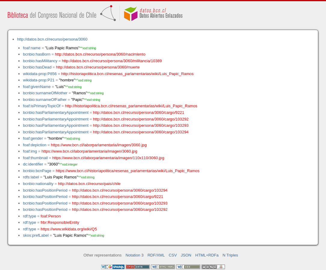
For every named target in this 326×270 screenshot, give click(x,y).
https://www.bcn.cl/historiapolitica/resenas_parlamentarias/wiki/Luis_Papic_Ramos (127, 170)
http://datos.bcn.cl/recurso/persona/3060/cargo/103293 (141, 125)
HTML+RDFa (207, 255)
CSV (173, 255)
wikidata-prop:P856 (40, 73)
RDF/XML (156, 255)
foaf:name (31, 48)
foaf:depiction (34, 145)
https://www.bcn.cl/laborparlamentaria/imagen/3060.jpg (98, 145)
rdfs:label (31, 177)
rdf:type (29, 216)
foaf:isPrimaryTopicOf (41, 106)
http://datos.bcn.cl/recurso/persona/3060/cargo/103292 (141, 119)
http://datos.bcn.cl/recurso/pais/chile (89, 183)
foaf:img (30, 151)
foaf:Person (51, 216)
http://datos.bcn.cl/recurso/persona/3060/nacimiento (100, 54)
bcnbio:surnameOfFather (44, 99)
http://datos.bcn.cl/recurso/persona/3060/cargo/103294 (141, 132)
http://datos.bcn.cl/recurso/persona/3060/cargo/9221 (138, 112)
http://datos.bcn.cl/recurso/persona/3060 (52, 39)
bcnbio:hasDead (37, 67)
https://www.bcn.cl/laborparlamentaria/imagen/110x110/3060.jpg (108, 158)
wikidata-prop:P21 (38, 80)
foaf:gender (33, 138)
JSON (186, 255)
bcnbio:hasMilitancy (40, 61)
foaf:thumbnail (35, 158)
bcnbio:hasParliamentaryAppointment (55, 112)
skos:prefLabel (35, 235)
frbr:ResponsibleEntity (60, 222)
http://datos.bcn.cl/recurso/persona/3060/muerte (98, 67)
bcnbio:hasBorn (36, 54)
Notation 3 (135, 255)
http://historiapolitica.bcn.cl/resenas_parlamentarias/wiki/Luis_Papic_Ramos (127, 73)
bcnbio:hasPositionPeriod (45, 190)
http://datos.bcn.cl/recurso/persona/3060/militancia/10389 (112, 61)
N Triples (230, 255)
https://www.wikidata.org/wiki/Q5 (69, 229)
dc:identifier (33, 164)
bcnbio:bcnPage (37, 170)
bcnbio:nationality (38, 183)
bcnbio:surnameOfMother (45, 93)
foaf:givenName (37, 86)
